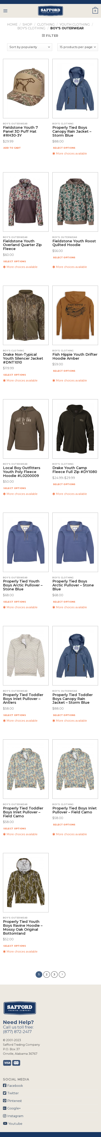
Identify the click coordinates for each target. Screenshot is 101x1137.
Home (12, 24)
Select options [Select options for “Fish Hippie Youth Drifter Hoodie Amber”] (64, 370)
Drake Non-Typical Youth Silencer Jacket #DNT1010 (23, 358)
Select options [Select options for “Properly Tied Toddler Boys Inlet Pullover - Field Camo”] (14, 828)
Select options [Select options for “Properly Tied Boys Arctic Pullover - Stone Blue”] (64, 601)
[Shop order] (29, 47)
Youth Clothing (74, 24)
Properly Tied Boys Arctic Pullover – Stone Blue (73, 585)
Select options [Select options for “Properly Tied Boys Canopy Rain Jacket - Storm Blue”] (64, 147)
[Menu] (5, 11)
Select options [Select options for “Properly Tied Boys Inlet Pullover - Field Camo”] (64, 824)
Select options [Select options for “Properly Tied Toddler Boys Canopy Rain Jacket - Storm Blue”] (64, 715)
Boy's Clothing (31, 28)
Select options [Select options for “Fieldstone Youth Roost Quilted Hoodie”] (64, 257)
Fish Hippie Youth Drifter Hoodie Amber (74, 357)
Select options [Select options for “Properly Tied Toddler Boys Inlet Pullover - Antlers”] (14, 715)
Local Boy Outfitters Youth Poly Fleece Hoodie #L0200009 (21, 472)
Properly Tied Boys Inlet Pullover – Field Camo (74, 810)
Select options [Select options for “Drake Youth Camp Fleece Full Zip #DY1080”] (64, 484)
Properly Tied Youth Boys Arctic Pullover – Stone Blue (22, 585)
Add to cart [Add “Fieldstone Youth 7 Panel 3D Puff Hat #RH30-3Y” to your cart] (12, 147)
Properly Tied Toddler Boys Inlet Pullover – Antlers (23, 699)
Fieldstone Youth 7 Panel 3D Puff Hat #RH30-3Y (20, 131)
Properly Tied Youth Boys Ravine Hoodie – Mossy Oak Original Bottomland (22, 927)
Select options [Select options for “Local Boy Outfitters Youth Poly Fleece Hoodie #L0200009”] (14, 488)
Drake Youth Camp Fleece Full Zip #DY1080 (74, 470)
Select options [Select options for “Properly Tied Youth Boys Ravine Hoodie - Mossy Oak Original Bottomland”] (14, 945)
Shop (27, 24)
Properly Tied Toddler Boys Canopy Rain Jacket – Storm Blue (72, 699)
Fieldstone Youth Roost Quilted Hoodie (74, 243)
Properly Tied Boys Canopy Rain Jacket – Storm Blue (71, 131)
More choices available (69, 153)
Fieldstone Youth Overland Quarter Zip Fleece (22, 245)
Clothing (46, 24)
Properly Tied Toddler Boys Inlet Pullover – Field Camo (23, 812)
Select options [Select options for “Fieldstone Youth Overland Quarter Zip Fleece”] (14, 261)
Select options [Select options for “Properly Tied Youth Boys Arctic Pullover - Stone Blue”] (14, 601)
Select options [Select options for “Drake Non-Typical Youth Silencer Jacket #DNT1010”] (14, 374)
